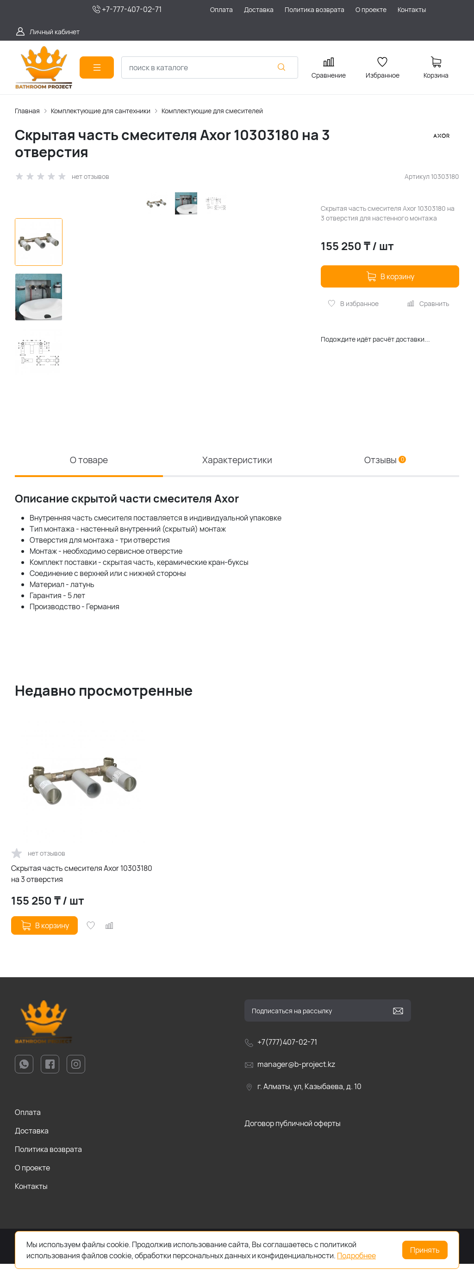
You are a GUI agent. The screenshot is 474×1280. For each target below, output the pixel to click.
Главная (27, 110)
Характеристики (237, 475)
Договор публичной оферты (292, 1140)
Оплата (28, 1129)
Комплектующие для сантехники (100, 110)
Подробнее (356, 1255)
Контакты (31, 1203)
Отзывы (385, 475)
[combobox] (209, 67)
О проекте (32, 1184)
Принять (425, 1250)
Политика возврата (48, 1166)
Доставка (32, 1147)
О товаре (89, 475)
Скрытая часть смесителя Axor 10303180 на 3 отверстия (81, 890)
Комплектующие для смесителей (212, 110)
